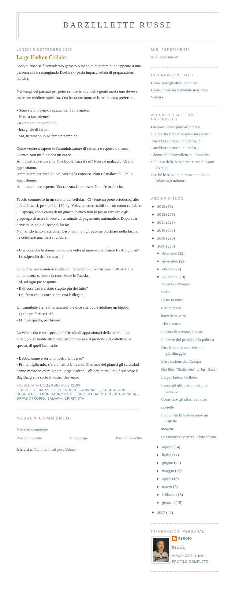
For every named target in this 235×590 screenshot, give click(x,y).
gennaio (169, 502)
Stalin (165, 292)
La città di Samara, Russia (182, 331)
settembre (170, 277)
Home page (79, 438)
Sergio (185, 538)
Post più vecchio (129, 438)
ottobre (168, 269)
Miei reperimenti (164, 57)
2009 (161, 238)
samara (54, 398)
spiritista (74, 398)
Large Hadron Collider (61, 394)
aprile (167, 478)
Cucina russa (171, 308)
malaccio (97, 394)
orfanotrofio (31, 398)
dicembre (170, 253)
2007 (161, 512)
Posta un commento (32, 429)
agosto (167, 447)
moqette (167, 429)
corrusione (115, 390)
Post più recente (29, 438)
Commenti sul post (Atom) (55, 449)
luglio (167, 455)
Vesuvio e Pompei (175, 284)
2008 (161, 246)
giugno (168, 462)
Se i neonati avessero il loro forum (188, 436)
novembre (170, 261)
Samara (157, 97)
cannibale (90, 390)
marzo (167, 486)
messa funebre (124, 394)
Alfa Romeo (171, 323)
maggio (168, 470)
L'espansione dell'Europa (181, 361)
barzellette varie (173, 315)
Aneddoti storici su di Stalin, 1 (175, 147)
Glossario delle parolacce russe (175, 127)
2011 (161, 222)
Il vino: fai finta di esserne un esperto (181, 134)
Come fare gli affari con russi (174, 83)
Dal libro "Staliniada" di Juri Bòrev (189, 369)
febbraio (169, 494)
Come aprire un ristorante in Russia (179, 90)
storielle (167, 407)
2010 (161, 230)
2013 (161, 206)
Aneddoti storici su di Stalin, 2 (175, 141)
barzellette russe (117, 24)
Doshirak (26, 394)
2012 (161, 214)
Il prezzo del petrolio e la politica (187, 339)
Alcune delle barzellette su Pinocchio (180, 154)
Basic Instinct (172, 300)
